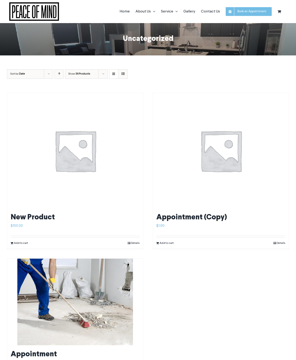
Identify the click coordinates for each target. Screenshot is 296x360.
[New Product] (75, 150)
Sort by (17, 74)
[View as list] (122, 74)
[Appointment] (75, 302)
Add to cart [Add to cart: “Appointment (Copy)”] (167, 243)
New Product (33, 217)
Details (135, 243)
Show (79, 74)
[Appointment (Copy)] (221, 150)
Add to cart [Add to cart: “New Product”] (21, 243)
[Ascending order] (59, 74)
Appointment (34, 354)
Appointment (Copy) (191, 217)
